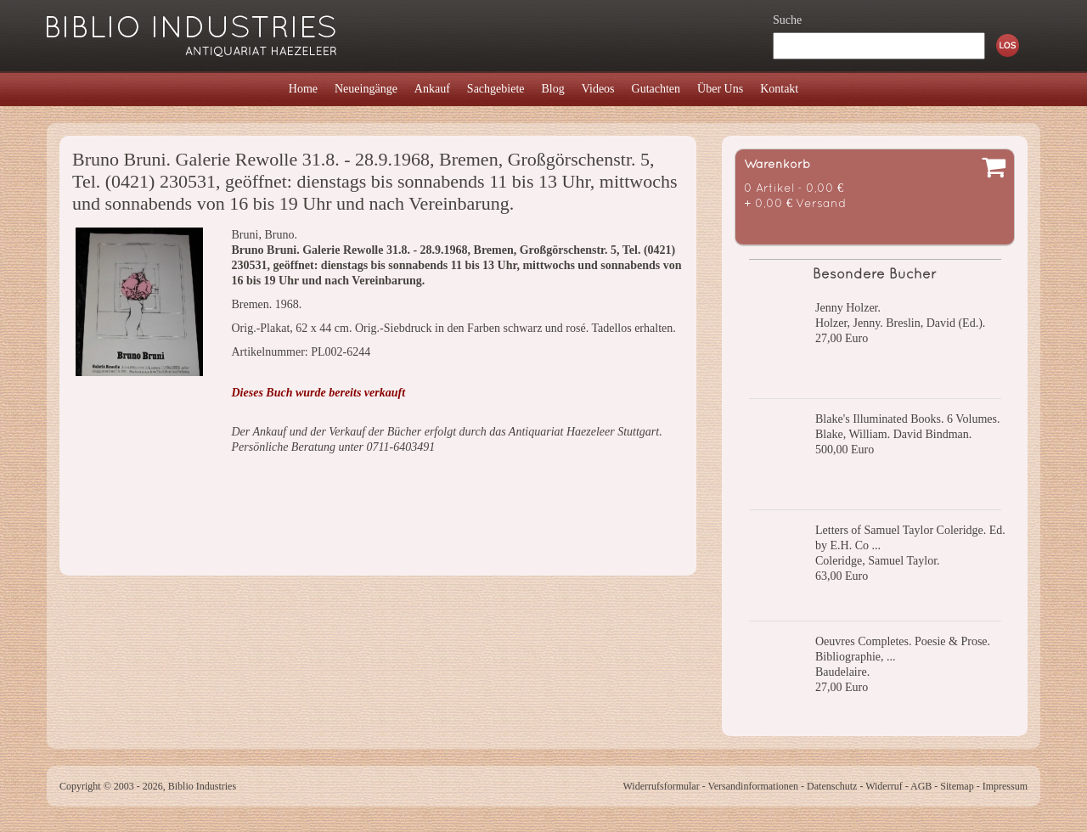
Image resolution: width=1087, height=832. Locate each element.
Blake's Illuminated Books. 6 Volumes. (907, 419)
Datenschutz (832, 786)
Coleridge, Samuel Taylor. (877, 560)
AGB (921, 786)
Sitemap (956, 786)
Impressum (1005, 786)
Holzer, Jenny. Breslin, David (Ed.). (900, 323)
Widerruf (884, 786)
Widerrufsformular (660, 786)
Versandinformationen (752, 786)
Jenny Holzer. (848, 307)
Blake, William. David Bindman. (893, 434)
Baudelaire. (842, 672)
